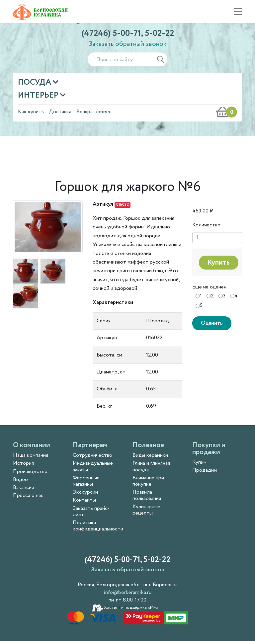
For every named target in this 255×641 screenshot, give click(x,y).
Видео (20, 479)
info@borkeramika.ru (127, 592)
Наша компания (30, 455)
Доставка (60, 112)
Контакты (84, 500)
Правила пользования (146, 495)
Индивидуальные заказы (93, 466)
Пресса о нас (28, 495)
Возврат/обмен (94, 112)
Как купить (31, 112)
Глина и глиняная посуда (151, 466)
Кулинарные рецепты (146, 510)
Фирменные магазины (86, 481)
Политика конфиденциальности (98, 526)
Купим (199, 462)
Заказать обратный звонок (128, 44)
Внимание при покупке (148, 481)
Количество (206, 225)
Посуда (35, 82)
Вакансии (23, 487)
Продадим (204, 470)
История (23, 463)
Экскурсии (85, 492)
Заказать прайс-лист (91, 512)
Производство (30, 471)
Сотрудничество (92, 455)
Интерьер (39, 95)
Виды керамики (150, 455)
